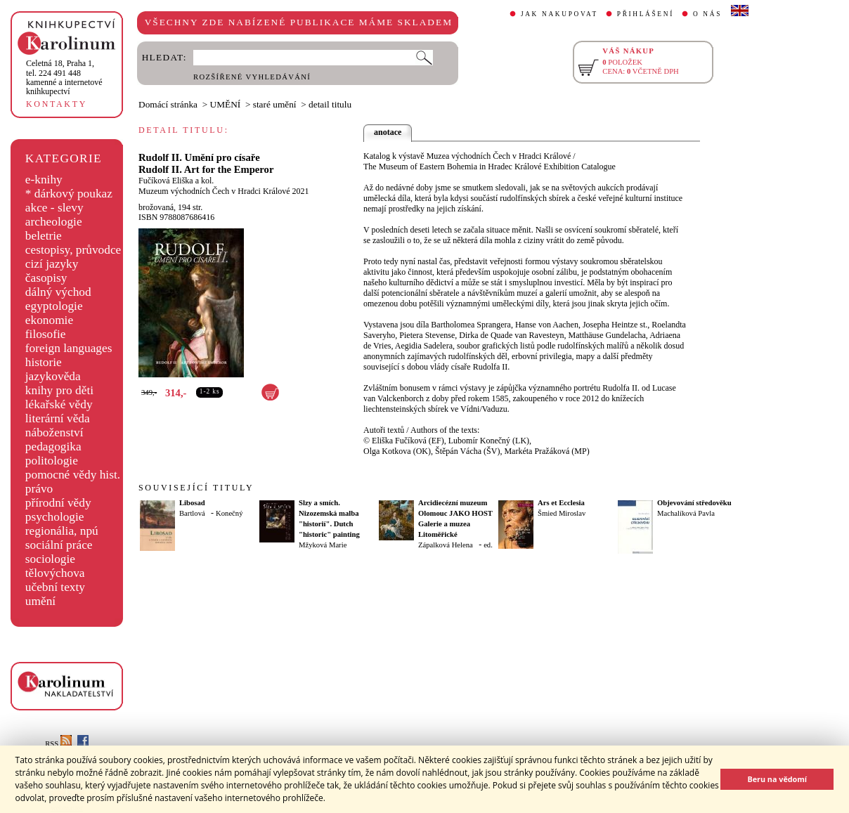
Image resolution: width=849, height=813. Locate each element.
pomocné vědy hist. (72, 474)
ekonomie (49, 320)
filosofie (45, 334)
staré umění (275, 104)
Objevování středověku (694, 503)
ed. (488, 545)
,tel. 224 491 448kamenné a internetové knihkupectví (64, 77)
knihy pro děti (59, 390)
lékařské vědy (59, 404)
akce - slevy (54, 207)
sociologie (50, 559)
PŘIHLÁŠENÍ (645, 14)
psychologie (54, 516)
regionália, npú (61, 531)
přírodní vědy (58, 502)
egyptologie (54, 306)
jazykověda (53, 376)
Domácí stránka (167, 104)
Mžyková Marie (322, 545)
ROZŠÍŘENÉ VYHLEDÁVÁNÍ (252, 77)
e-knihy (44, 179)
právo (39, 488)
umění (40, 601)
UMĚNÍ (225, 104)
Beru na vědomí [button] (777, 779)
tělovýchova (55, 573)
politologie (51, 460)
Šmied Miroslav (561, 513)
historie (43, 362)
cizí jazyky (52, 264)
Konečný (229, 513)
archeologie (53, 221)
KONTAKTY (56, 104)
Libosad (192, 503)
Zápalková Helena (445, 545)
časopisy (46, 278)
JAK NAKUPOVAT (559, 14)
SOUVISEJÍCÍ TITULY (196, 488)
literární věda (57, 418)
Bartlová (192, 513)
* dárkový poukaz (68, 193)
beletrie (43, 235)
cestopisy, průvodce (73, 249)
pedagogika (53, 446)
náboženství (54, 432)
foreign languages (68, 348)
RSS (58, 744)
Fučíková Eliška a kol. (176, 181)
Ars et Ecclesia (561, 503)
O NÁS (707, 14)
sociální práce (59, 545)
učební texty (55, 587)
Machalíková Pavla (686, 513)
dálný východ (58, 292)
